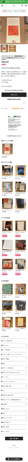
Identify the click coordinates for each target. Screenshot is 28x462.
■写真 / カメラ (5, 345)
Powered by (14, 447)
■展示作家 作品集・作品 (7, 395)
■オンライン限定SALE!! (7, 340)
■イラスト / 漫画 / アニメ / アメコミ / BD (11, 354)
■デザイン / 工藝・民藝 (6, 368)
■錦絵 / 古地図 (5, 427)
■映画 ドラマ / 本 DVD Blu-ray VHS (10, 372)
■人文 (2, 390)
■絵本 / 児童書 (5, 359)
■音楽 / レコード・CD (6, 417)
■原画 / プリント (5, 408)
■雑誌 (2, 413)
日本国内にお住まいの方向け (14, 99)
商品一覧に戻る (14, 438)
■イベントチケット (5, 431)
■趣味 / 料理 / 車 (5, 422)
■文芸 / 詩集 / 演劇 (6, 386)
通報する (25, 102)
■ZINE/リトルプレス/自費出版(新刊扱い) (11, 399)
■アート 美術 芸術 (5, 349)
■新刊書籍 (4, 404)
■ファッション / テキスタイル (8, 381)
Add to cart (14, 94)
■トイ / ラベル (4, 377)
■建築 (2, 363)
